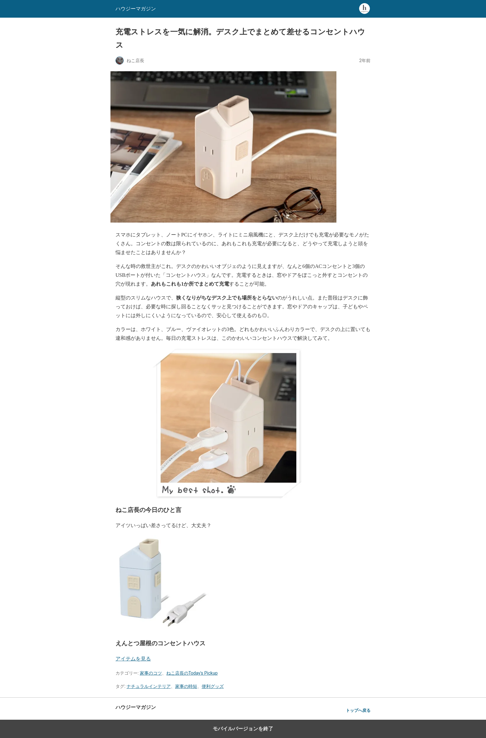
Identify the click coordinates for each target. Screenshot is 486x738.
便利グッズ (213, 686)
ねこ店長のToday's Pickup (192, 673)
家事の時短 (186, 686)
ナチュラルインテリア (149, 686)
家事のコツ (151, 673)
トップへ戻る (358, 710)
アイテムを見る (133, 658)
